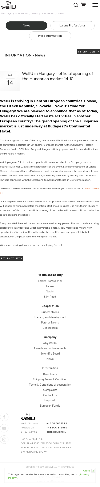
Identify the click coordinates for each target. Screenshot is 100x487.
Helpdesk (50, 400)
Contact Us (50, 395)
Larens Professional (72, 25)
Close (89, 471)
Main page (6, 13)
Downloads (50, 374)
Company (50, 337)
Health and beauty (50, 274)
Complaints (50, 389)
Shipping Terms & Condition (50, 379)
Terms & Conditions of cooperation (50, 384)
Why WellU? (50, 343)
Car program (50, 327)
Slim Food (50, 296)
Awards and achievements (50, 348)
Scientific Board (50, 353)
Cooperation (50, 306)
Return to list (87, 51)
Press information (50, 36)
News (35, 13)
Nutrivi (50, 291)
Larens (50, 286)
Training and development (50, 317)
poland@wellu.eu (56, 431)
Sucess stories (50, 312)
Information (21, 13)
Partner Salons (50, 322)
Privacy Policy (66, 467)
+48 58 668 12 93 (57, 423)
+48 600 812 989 (57, 427)
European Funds (50, 405)
